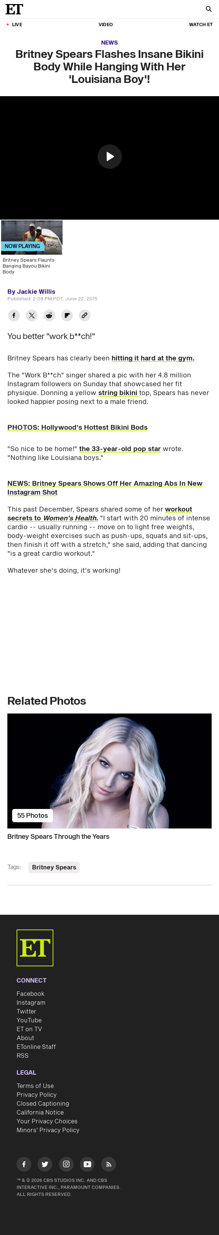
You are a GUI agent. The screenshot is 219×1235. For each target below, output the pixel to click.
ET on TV (29, 1029)
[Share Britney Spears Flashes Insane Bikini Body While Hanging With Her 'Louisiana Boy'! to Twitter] (31, 316)
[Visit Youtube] (87, 1165)
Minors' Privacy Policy (48, 1130)
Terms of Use (35, 1086)
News (109, 43)
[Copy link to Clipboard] (84, 316)
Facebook (31, 994)
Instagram (31, 1002)
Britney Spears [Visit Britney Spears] (54, 867)
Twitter (26, 1011)
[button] (110, 156)
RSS (23, 1055)
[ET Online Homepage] (17, 9)
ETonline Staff (36, 1047)
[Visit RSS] (108, 1165)
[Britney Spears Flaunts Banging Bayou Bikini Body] (31, 249)
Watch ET (201, 24)
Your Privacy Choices (47, 1121)
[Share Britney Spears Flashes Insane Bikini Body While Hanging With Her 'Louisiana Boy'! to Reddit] (49, 316)
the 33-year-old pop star (120, 449)
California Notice (40, 1112)
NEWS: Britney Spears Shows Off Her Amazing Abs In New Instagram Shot (104, 488)
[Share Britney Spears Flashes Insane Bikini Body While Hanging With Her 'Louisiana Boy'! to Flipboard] (67, 316)
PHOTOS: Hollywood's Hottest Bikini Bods (77, 428)
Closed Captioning (43, 1103)
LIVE (17, 24)
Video (106, 24)
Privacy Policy (37, 1095)
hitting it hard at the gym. (153, 358)
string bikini (118, 393)
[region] (109, 158)
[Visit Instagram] (66, 1165)
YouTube (29, 1020)
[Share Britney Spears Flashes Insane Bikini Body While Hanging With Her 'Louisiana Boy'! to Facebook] (14, 316)
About (25, 1038)
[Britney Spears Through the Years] (109, 771)
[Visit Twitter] (45, 1165)
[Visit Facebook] (24, 1165)
